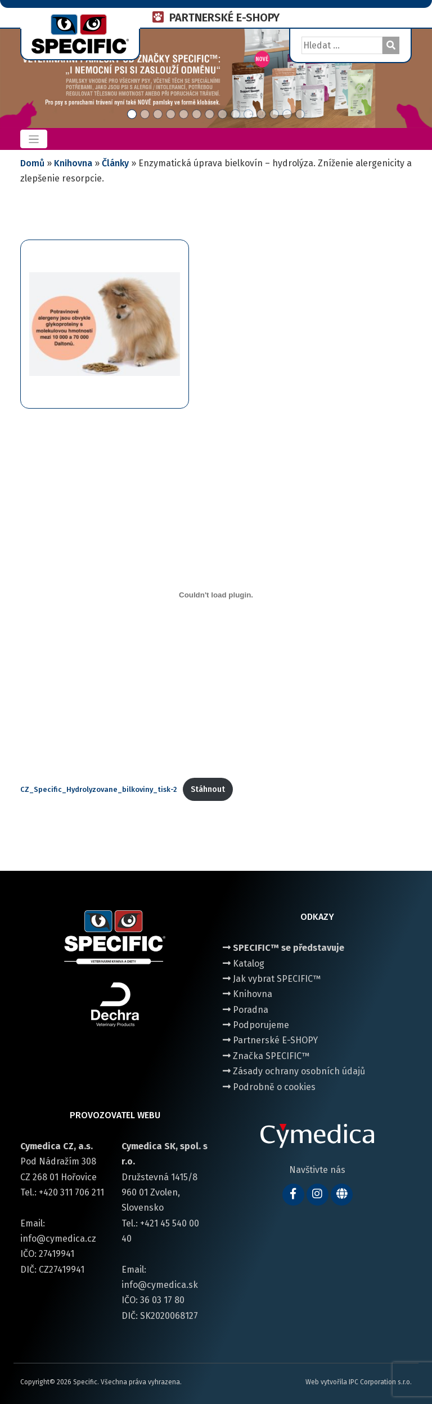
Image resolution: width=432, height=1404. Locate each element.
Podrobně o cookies (269, 1087)
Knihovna (73, 163)
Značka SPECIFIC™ (266, 1056)
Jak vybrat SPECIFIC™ (272, 978)
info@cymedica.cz (58, 1238)
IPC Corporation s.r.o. (380, 1382)
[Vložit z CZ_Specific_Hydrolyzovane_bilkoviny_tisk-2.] (216, 595)
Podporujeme (256, 1025)
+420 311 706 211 (71, 1192)
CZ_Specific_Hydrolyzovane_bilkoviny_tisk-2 (98, 789)
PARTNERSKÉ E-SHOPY (224, 17)
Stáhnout (208, 789)
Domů (32, 163)
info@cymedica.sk (160, 1284)
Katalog (243, 963)
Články (115, 163)
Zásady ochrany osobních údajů (294, 1071)
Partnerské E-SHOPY (270, 1040)
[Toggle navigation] (33, 139)
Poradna (245, 1009)
